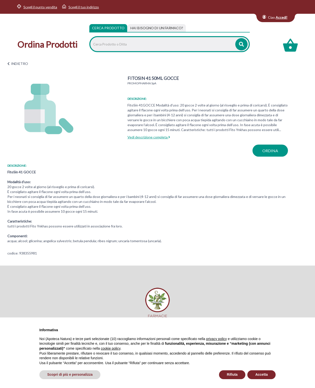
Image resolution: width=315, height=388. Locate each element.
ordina (270, 150)
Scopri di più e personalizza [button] (70, 374)
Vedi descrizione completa (148, 137)
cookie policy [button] (110, 348)
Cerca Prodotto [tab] (108, 28)
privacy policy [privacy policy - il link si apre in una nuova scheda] (216, 339)
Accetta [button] (261, 374)
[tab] (157, 28)
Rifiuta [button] (232, 374)
